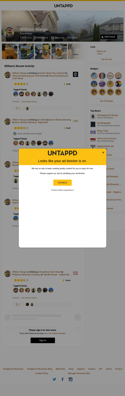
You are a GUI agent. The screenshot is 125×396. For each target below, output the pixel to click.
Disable (62, 182)
